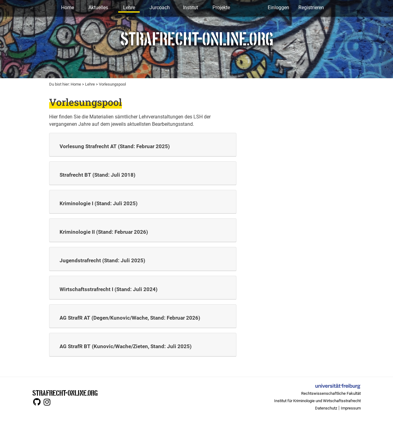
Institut (190, 7)
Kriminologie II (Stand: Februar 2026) (104, 232)
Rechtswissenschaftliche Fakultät (331, 393)
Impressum (351, 408)
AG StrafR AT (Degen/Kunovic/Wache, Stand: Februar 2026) (130, 318)
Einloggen (278, 7)
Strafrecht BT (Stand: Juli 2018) (97, 175)
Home (67, 7)
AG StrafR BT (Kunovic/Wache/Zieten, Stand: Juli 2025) (126, 346)
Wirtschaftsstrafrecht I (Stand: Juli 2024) (109, 289)
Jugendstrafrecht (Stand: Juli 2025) (102, 260)
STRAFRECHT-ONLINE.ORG (65, 392)
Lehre (129, 7)
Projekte (221, 7)
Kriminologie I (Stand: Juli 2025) (99, 203)
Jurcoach (160, 7)
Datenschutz (326, 408)
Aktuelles (98, 7)
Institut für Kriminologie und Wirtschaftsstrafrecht (317, 400)
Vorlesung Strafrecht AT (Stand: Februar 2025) (115, 146)
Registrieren (311, 7)
